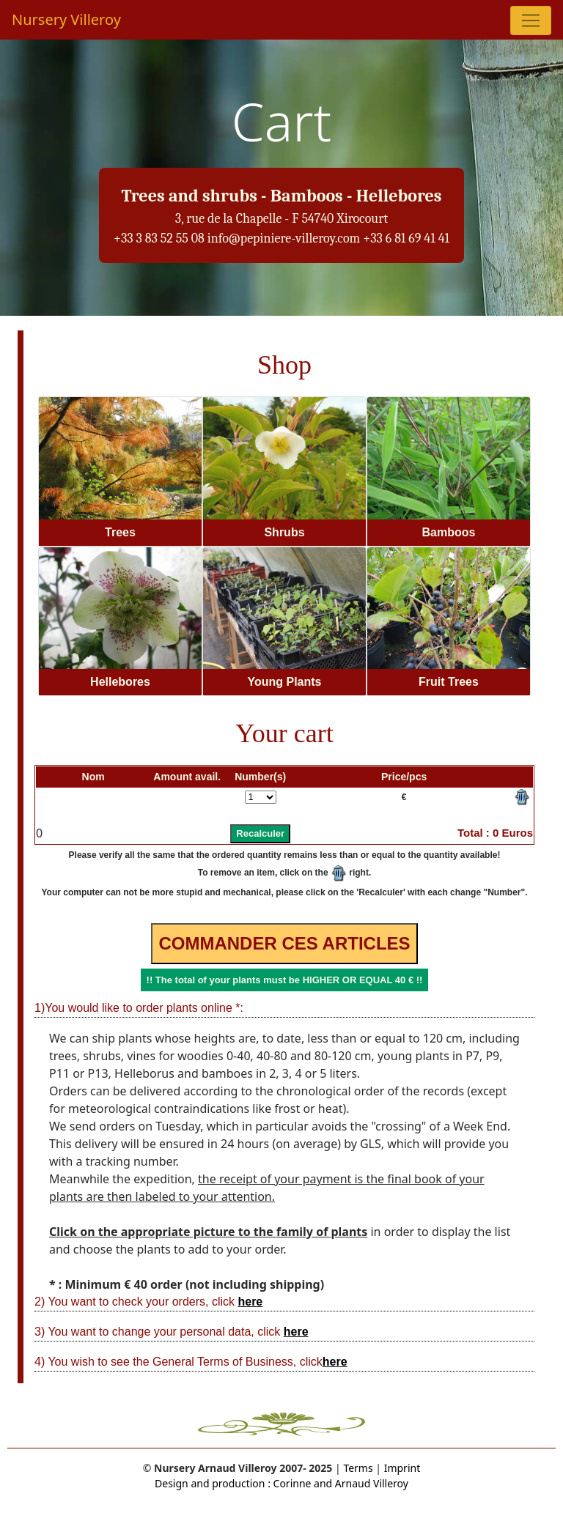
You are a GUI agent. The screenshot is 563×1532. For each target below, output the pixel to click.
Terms (357, 1468)
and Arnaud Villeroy (359, 1483)
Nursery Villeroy (66, 19)
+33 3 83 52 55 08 (159, 238)
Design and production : (213, 1483)
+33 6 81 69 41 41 (406, 238)
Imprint (402, 1468)
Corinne (291, 1483)
